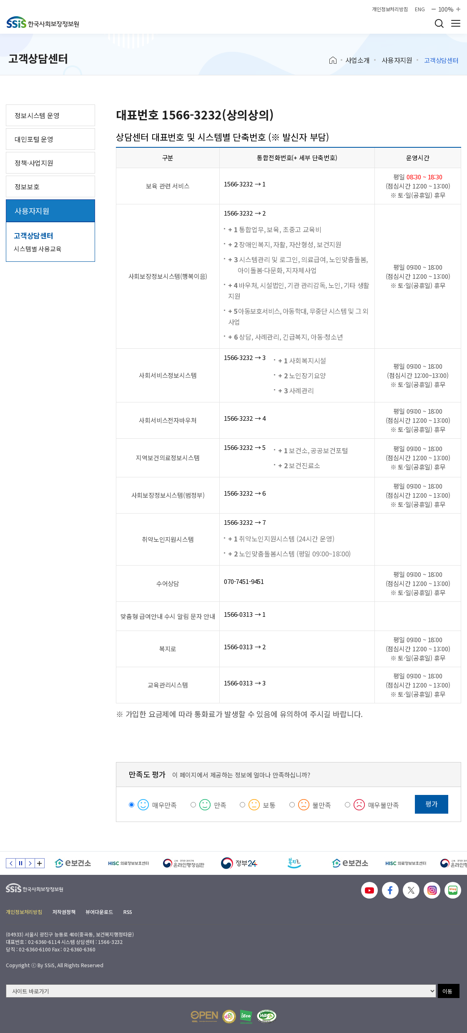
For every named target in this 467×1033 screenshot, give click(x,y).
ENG (420, 9)
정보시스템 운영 (37, 115)
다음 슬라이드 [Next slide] (30, 863)
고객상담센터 (33, 235)
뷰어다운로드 (99, 911)
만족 (220, 805)
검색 (439, 23)
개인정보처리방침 (390, 9)
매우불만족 (383, 805)
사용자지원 (397, 60)
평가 (431, 804)
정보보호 (27, 186)
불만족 (321, 805)
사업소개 (357, 60)
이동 (447, 991)
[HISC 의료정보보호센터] (128, 863)
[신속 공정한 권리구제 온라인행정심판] (183, 863)
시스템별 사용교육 (38, 248)
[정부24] (239, 863)
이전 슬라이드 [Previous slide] (11, 863)
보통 (269, 805)
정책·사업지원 (34, 163)
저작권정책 (64, 911)
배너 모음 (40, 863)
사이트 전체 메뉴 (455, 23)
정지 (20, 863)
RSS (128, 911)
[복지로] (294, 863)
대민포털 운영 (34, 139)
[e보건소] (72, 863)
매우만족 (164, 805)
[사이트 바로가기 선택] (221, 991)
